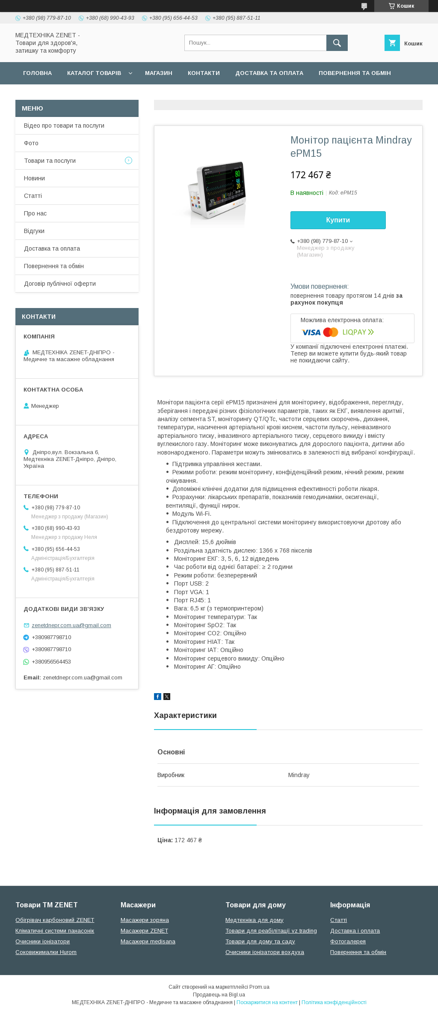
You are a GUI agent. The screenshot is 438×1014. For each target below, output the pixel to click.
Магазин (158, 73)
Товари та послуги (50, 160)
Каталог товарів (94, 73)
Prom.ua (259, 987)
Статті (33, 195)
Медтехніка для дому (254, 920)
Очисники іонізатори (42, 941)
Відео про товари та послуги (64, 125)
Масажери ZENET (144, 930)
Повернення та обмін (355, 73)
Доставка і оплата (355, 930)
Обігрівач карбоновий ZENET (54, 920)
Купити (338, 220)
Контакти (204, 73)
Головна (37, 73)
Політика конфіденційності (334, 1002)
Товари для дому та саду (260, 941)
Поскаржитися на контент (267, 1002)
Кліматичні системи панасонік (54, 930)
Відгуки (34, 230)
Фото (31, 143)
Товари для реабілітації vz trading (271, 930)
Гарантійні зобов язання (169, 95)
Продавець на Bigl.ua (219, 995)
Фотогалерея (348, 941)
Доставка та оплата (269, 73)
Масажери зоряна (145, 920)
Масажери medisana (148, 941)
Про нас (35, 213)
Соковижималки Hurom (46, 952)
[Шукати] (337, 43)
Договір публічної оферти (67, 95)
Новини (34, 178)
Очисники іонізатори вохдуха (264, 952)
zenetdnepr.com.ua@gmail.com (71, 625)
